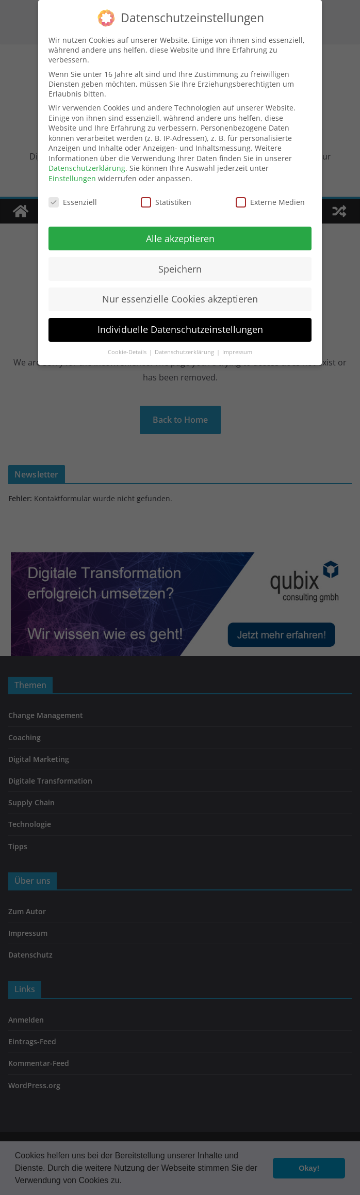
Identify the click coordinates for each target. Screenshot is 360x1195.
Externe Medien (270, 198)
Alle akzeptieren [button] (180, 234)
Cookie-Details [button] (128, 348)
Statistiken (166, 198)
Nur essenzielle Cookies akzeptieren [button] (180, 295)
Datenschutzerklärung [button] (185, 348)
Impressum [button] (237, 348)
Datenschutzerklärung (86, 164)
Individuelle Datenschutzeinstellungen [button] (180, 326)
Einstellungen (72, 175)
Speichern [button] (180, 265)
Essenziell (72, 198)
